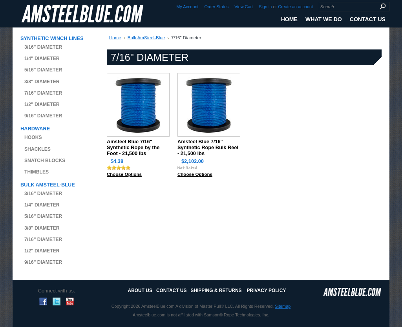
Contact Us (171, 290)
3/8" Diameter (42, 81)
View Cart (243, 6)
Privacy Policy (266, 290)
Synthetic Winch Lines (52, 38)
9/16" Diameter (43, 116)
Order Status (217, 6)
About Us (140, 290)
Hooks (33, 137)
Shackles (37, 149)
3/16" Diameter (43, 47)
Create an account (295, 6)
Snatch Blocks (44, 160)
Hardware (35, 129)
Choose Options (124, 174)
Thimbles (36, 172)
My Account (187, 6)
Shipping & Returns (215, 290)
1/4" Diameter (42, 58)
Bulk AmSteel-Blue (47, 185)
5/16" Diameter (43, 70)
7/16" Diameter (43, 93)
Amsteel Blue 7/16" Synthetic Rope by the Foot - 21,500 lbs (133, 147)
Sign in (265, 6)
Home (115, 37)
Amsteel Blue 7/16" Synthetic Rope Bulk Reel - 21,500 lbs (207, 147)
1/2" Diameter (42, 104)
